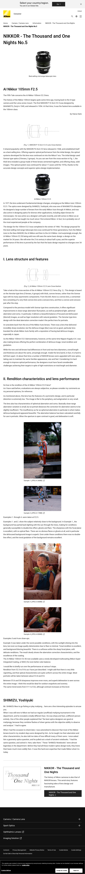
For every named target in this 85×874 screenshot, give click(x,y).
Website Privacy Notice (37, 850)
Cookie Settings (76, 850)
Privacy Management (19, 850)
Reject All (76, 871)
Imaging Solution (12, 838)
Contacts (6, 850)
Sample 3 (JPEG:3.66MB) (34, 602)
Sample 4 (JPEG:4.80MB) (34, 634)
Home (5, 23)
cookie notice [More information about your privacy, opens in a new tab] (25, 866)
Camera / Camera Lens (20, 23)
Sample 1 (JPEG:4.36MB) (34, 481)
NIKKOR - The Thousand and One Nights (60, 23)
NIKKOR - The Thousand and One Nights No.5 (20, 26)
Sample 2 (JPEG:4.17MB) (34, 513)
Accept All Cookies (61, 871)
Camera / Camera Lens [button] (14, 819)
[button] (72, 16)
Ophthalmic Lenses (13, 832)
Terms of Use (51, 850)
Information (37, 23)
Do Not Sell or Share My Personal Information (17, 853)
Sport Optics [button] (9, 825)
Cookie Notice (63, 850)
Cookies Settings (6, 871)
